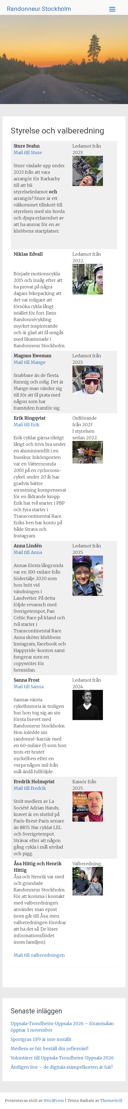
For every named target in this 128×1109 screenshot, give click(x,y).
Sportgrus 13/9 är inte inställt (41, 1039)
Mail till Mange (29, 362)
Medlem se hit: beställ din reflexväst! (49, 1048)
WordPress (54, 1100)
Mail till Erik (26, 424)
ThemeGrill (111, 1100)
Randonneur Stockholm (39, 8)
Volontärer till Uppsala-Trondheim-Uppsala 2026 (62, 1058)
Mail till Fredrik (30, 788)
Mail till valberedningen (39, 955)
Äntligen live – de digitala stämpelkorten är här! (61, 1067)
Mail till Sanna (29, 686)
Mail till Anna (28, 552)
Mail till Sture (28, 152)
